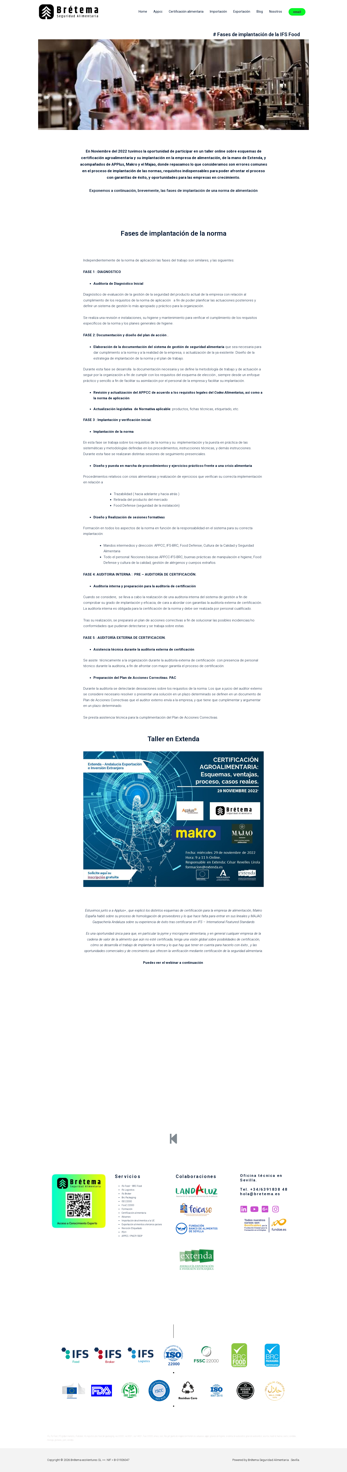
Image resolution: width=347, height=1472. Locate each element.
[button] (173, 1372)
